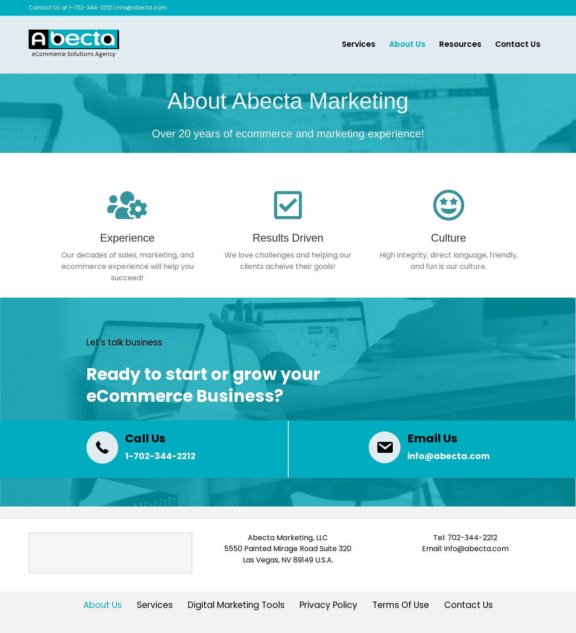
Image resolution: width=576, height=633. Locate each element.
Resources (460, 44)
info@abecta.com (141, 7)
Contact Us (518, 44)
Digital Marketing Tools (236, 606)
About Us (407, 44)
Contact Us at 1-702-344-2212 (70, 7)
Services (359, 44)
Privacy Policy (328, 606)
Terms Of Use (400, 606)
